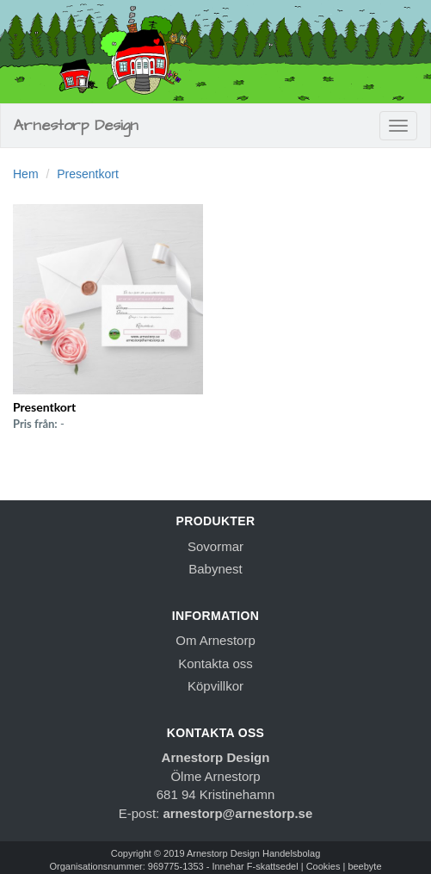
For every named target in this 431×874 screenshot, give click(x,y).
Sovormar (215, 546)
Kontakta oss (215, 663)
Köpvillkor (215, 686)
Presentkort (88, 174)
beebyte (364, 866)
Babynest (215, 568)
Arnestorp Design (76, 125)
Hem (26, 174)
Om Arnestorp (215, 640)
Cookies (323, 866)
